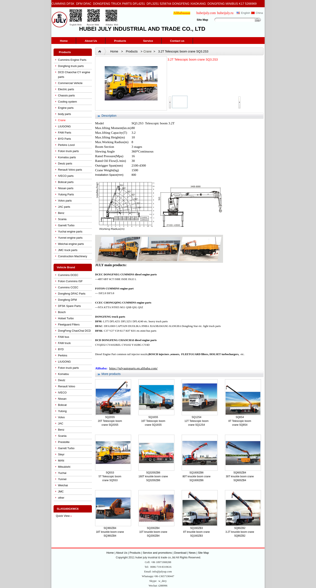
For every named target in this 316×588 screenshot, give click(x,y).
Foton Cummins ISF (70, 281)
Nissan (62, 398)
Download (180, 552)
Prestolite (64, 442)
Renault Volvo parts (70, 169)
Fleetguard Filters (69, 324)
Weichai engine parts (71, 243)
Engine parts (66, 107)
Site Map (202, 19)
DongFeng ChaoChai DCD (74, 330)
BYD (61, 349)
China (259, 13)
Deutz (61, 380)
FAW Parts (64, 132)
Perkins (62, 355)
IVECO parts (66, 175)
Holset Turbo (66, 318)
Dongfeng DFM (67, 299)
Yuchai (62, 473)
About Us (91, 40)
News (192, 552)
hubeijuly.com (206, 13)
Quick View (63, 515)
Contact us (177, 40)
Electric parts (66, 89)
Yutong (62, 411)
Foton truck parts (68, 151)
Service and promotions (157, 552)
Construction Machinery (72, 256)
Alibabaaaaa (181, 13)
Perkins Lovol (66, 145)
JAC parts (64, 206)
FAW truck (64, 343)
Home (64, 40)
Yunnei (62, 479)
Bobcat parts (66, 182)
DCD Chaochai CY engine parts (74, 74)
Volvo (61, 417)
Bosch (62, 312)
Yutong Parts (66, 194)
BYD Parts (64, 138)
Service (148, 40)
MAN (61, 460)
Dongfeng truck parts (71, 66)
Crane (61, 120)
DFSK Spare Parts (69, 306)
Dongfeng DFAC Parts (72, 293)
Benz (61, 213)
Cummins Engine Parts (72, 59)
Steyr (61, 454)
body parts (64, 114)
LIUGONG (64, 126)
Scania (62, 219)
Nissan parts (65, 188)
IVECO (62, 392)
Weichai (63, 485)
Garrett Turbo (66, 225)
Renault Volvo (66, 386)
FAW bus (63, 336)
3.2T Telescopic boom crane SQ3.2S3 (183, 51)
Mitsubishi (64, 466)
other (61, 497)
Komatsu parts (67, 157)
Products (120, 40)
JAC (60, 423)
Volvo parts (65, 200)
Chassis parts (66, 95)
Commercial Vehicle (70, 83)
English (245, 13)
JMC (61, 491)
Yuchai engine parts (70, 231)
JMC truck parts (67, 250)
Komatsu (63, 374)
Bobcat (62, 405)
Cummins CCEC (68, 287)
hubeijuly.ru (225, 13)
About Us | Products (128, 552)
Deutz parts (65, 163)
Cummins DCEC (68, 275)
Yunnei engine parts (70, 237)
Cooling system (67, 101)
